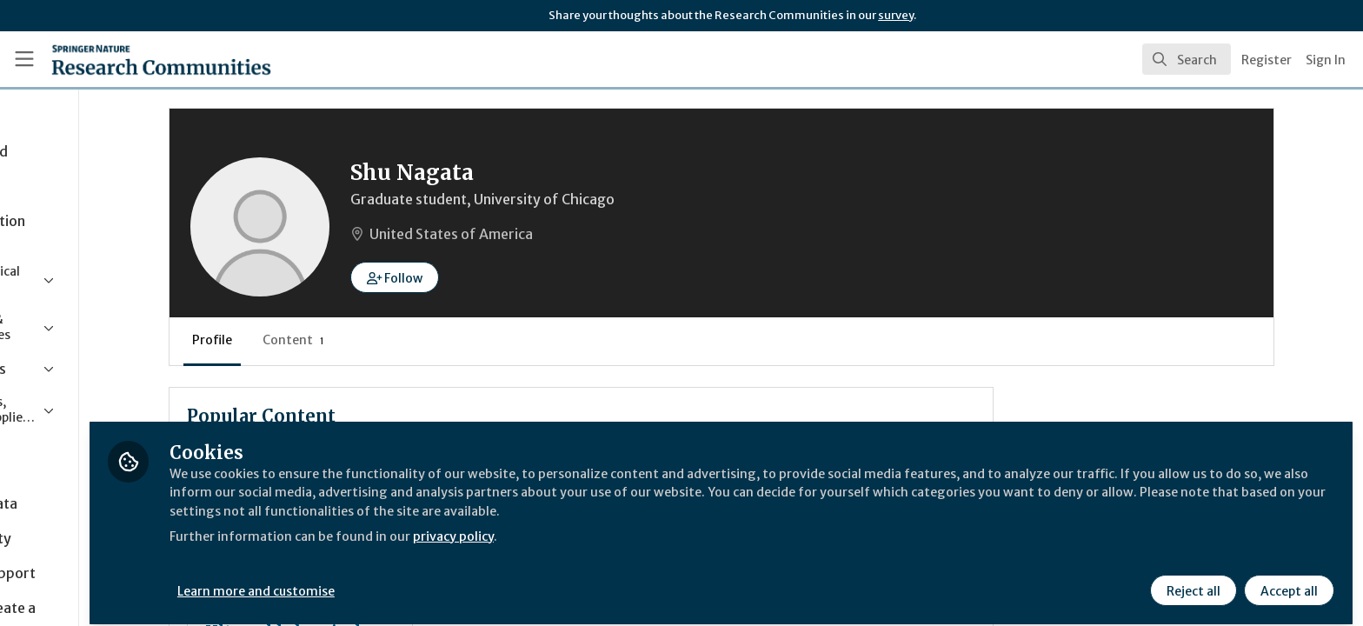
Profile (322, 340)
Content (403, 340)
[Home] (140, 59)
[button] (504, 277)
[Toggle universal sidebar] (24, 59)
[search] (1186, 59)
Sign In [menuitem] (1326, 60)
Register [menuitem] (1266, 60)
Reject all (1191, 580)
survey (896, 15)
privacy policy (619, 525)
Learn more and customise (401, 580)
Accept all (1286, 580)
